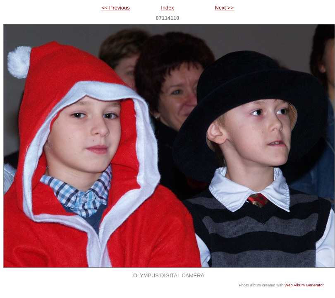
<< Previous (115, 8)
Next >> (224, 8)
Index (167, 8)
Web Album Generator (304, 285)
